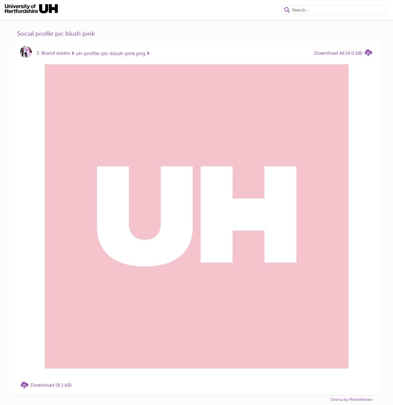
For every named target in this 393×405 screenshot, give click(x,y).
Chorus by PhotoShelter (351, 399)
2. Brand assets (53, 53)
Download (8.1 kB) (51, 385)
